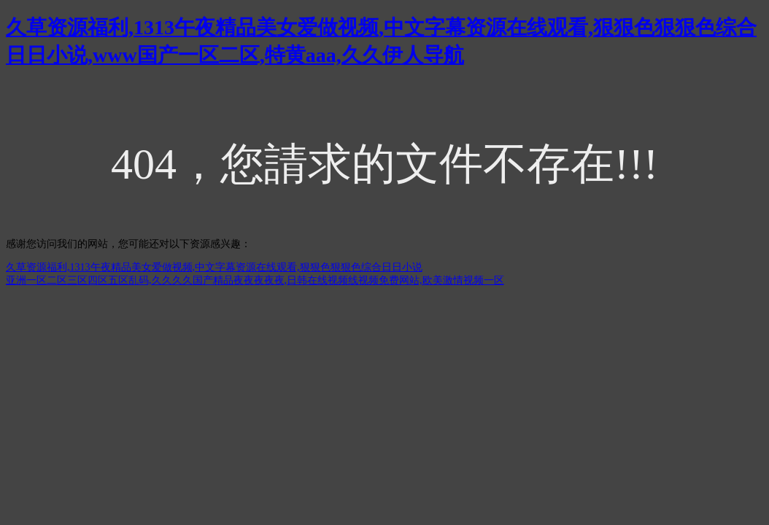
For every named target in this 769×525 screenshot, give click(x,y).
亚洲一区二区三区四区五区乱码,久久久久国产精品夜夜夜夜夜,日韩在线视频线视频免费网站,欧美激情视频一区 (255, 280)
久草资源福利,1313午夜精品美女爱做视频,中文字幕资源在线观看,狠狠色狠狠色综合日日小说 (214, 267)
